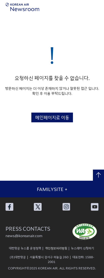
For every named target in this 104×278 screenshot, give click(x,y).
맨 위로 (98, 175)
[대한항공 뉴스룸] (22, 7)
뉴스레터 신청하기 (82, 248)
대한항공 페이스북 (9, 207)
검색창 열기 (87, 7)
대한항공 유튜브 (94, 207)
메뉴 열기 (98, 7)
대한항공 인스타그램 (66, 207)
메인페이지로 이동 (52, 117)
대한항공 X (38, 207)
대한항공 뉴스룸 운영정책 (25, 248)
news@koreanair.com (24, 235)
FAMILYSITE (52, 189)
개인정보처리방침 (56, 248)
